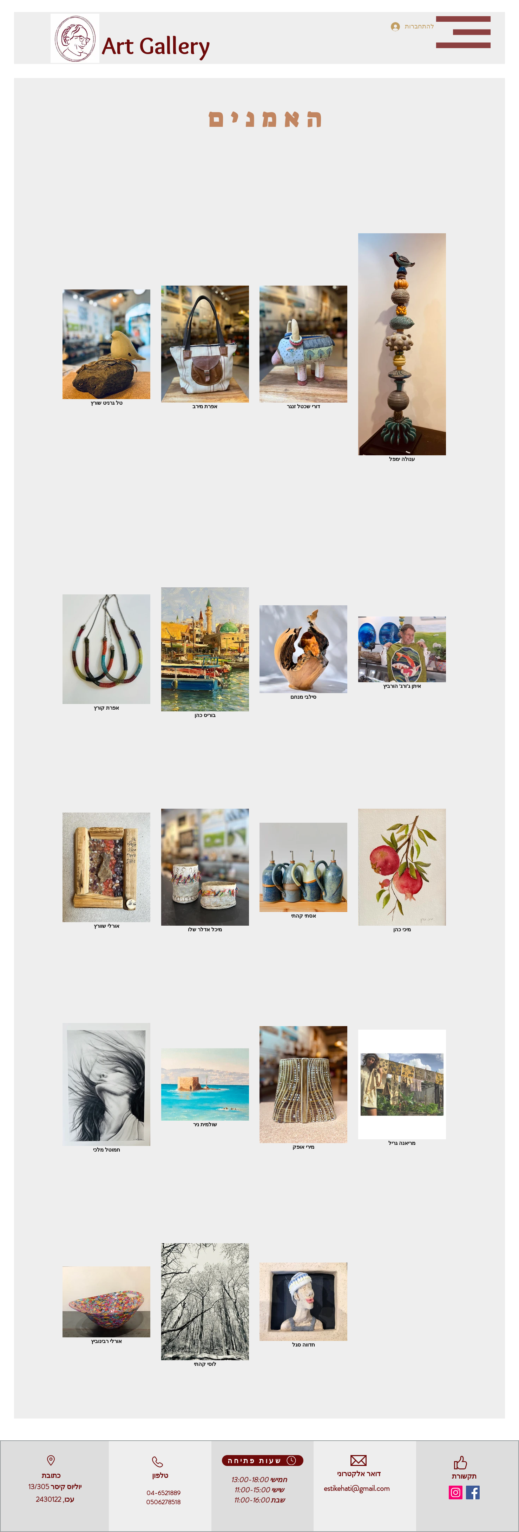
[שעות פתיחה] (262, 1460)
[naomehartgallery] (455, 1492)
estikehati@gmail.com (357, 1488)
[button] (463, 32)
